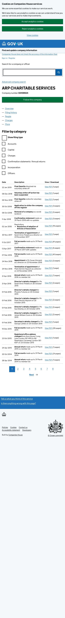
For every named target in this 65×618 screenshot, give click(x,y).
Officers (8, 173)
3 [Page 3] (23, 369)
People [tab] (8, 116)
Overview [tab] (9, 108)
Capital (8, 150)
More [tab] (7, 124)
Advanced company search (14, 82)
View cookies (32, 35)
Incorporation (11, 167)
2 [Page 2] (18, 369)
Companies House (15, 435)
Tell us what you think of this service (17, 399)
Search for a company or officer (16, 64)
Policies (5, 427)
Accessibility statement (11, 430)
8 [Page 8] (53, 369)
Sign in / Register (8, 58)
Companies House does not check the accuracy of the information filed (29, 54)
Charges (8, 156)
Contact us (23, 427)
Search (59, 72)
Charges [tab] (9, 120)
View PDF (49, 187)
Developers (26, 430)
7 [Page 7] (47, 369)
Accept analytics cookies (32, 21)
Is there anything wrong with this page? (18, 403)
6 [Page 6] (41, 369)
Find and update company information (19, 50)
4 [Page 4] (29, 369)
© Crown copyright (55, 435)
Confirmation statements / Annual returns (23, 162)
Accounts (9, 144)
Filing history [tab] (11, 112)
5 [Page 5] (35, 369)
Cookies (13, 427)
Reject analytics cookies (32, 28)
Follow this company (32, 99)
